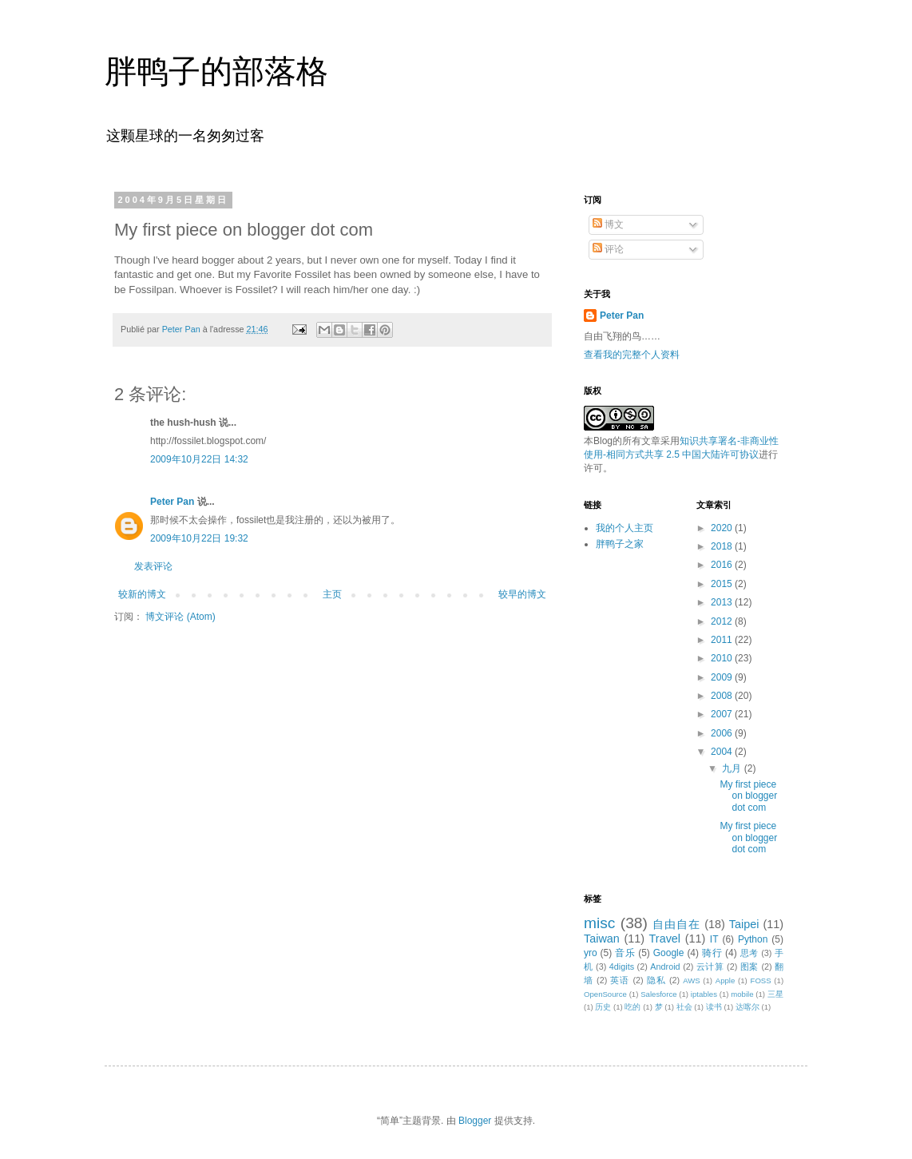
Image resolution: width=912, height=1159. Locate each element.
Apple (726, 980)
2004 (723, 751)
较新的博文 (142, 594)
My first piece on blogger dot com (748, 796)
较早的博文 (522, 594)
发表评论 (153, 566)
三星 (775, 994)
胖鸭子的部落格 (216, 71)
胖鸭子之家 (620, 544)
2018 (723, 546)
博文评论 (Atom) (180, 616)
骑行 (712, 953)
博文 (608, 224)
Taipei (744, 924)
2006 (723, 733)
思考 (749, 953)
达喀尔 (747, 1006)
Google (668, 953)
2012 (723, 621)
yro (590, 953)
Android (665, 966)
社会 (684, 1006)
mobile (742, 994)
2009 (723, 677)
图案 (749, 966)
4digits (621, 966)
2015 (723, 583)
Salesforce (658, 994)
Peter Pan (172, 501)
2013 (723, 602)
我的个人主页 (624, 528)
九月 (732, 768)
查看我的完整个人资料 (632, 354)
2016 (723, 564)
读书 (714, 1006)
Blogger (474, 1120)
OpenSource (605, 994)
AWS (691, 980)
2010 (723, 658)
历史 (603, 1006)
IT (714, 939)
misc (599, 923)
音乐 (625, 953)
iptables (704, 994)
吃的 (632, 1006)
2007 (723, 714)
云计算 (710, 966)
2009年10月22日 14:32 (199, 459)
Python (752, 939)
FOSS (761, 980)
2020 (723, 528)
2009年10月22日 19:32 (199, 538)
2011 (723, 639)
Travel (664, 938)
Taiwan (602, 938)
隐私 (656, 980)
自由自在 (676, 924)
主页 (332, 594)
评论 (608, 249)
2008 (723, 695)
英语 (619, 980)
